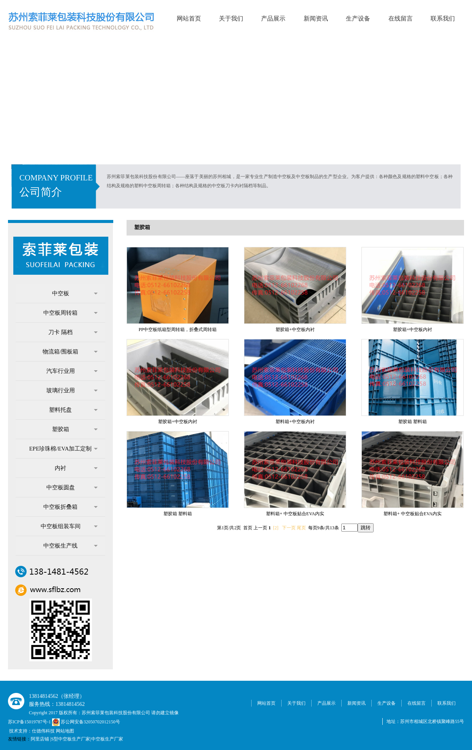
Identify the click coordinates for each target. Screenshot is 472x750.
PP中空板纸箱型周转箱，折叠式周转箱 (178, 329)
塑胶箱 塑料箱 (412, 421)
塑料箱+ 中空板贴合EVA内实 (295, 513)
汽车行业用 (72, 371)
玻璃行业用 (72, 390)
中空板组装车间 (69, 526)
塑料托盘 (73, 410)
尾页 (301, 527)
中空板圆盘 (72, 487)
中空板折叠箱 (70, 507)
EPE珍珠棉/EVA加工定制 (63, 449)
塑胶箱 (75, 429)
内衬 (76, 468)
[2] (276, 527)
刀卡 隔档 (73, 332)
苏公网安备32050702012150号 (86, 722)
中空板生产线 (70, 546)
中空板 (75, 293)
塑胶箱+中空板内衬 (295, 329)
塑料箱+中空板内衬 (295, 421)
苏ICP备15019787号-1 (30, 722)
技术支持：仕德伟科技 (32, 731)
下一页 (289, 527)
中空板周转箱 (70, 313)
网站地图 (65, 731)
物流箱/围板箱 (70, 352)
